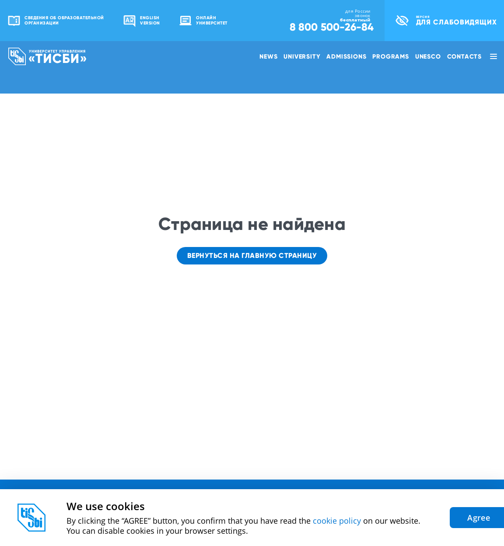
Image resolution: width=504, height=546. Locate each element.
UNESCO (428, 56)
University (302, 56)
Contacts (464, 56)
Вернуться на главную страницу (252, 255)
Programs (390, 56)
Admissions (346, 56)
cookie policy (337, 520)
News (268, 56)
